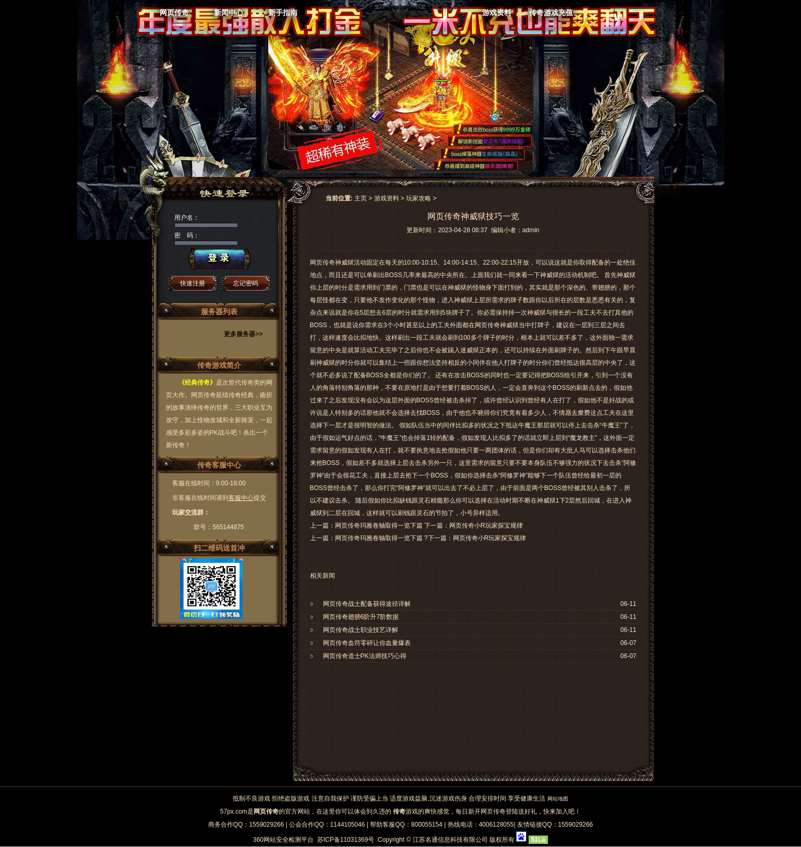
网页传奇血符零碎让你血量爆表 (367, 643)
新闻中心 (228, 12)
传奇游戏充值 (551, 12)
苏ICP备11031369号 (345, 839)
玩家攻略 (418, 198)
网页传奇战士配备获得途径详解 (367, 603)
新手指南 (282, 12)
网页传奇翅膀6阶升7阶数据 (361, 617)
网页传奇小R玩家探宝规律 (490, 538)
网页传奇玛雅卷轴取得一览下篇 (379, 538)
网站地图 (557, 799)
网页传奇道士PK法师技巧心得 (365, 656)
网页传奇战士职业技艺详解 (360, 630)
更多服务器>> (243, 334)
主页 (360, 198)
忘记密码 (245, 283)
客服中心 (241, 498)
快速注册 (192, 283)
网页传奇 (174, 12)
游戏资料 (496, 12)
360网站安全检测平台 (283, 839)
